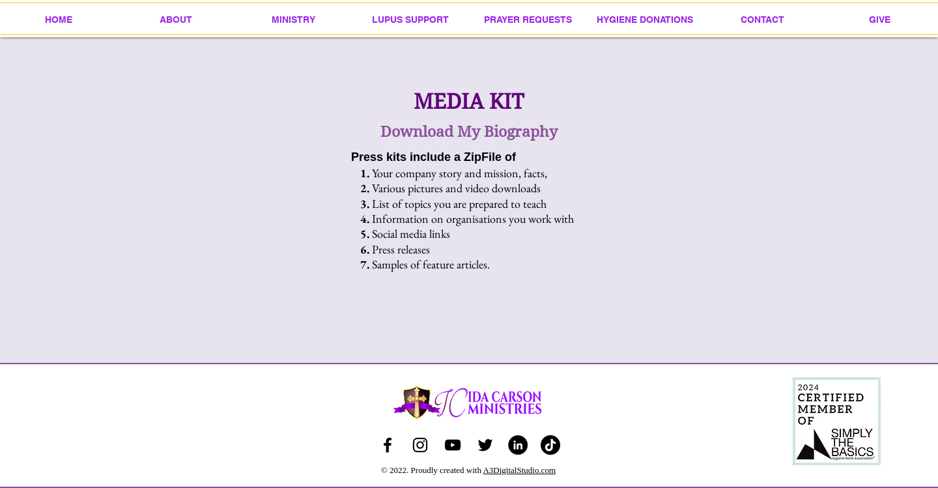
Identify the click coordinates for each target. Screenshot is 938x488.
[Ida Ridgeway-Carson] (387, 445)
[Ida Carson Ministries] (452, 445)
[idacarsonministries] (550, 445)
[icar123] (420, 445)
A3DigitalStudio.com (519, 470)
